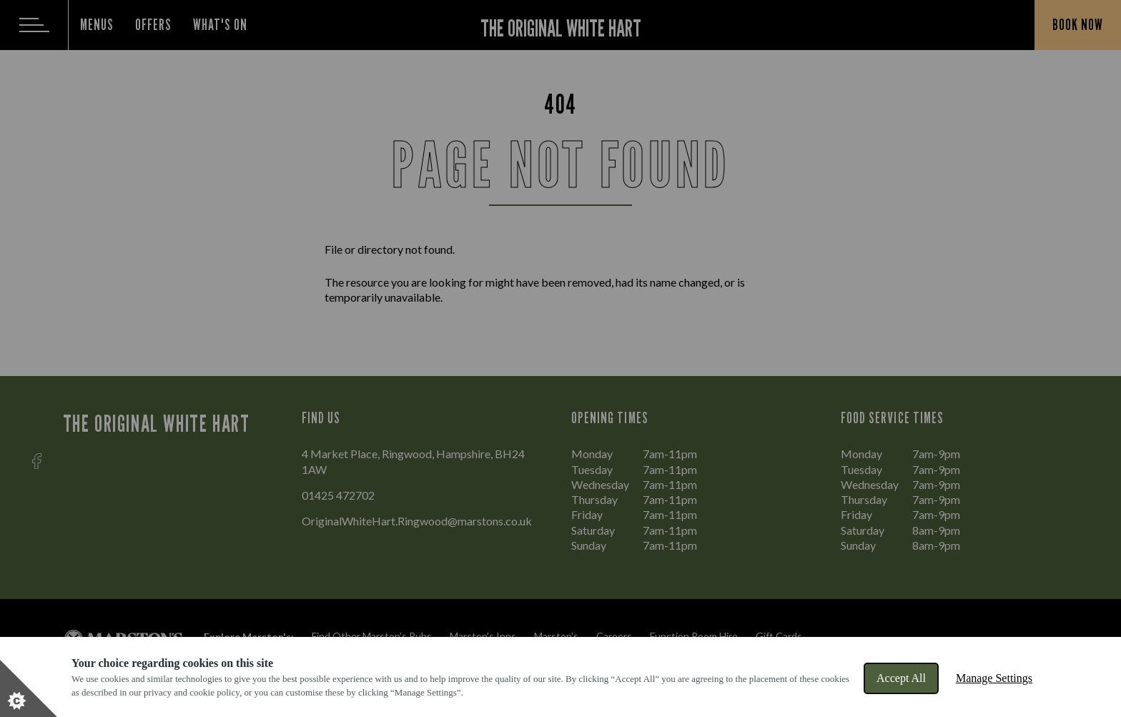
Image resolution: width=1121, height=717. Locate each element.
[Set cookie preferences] (28, 688)
